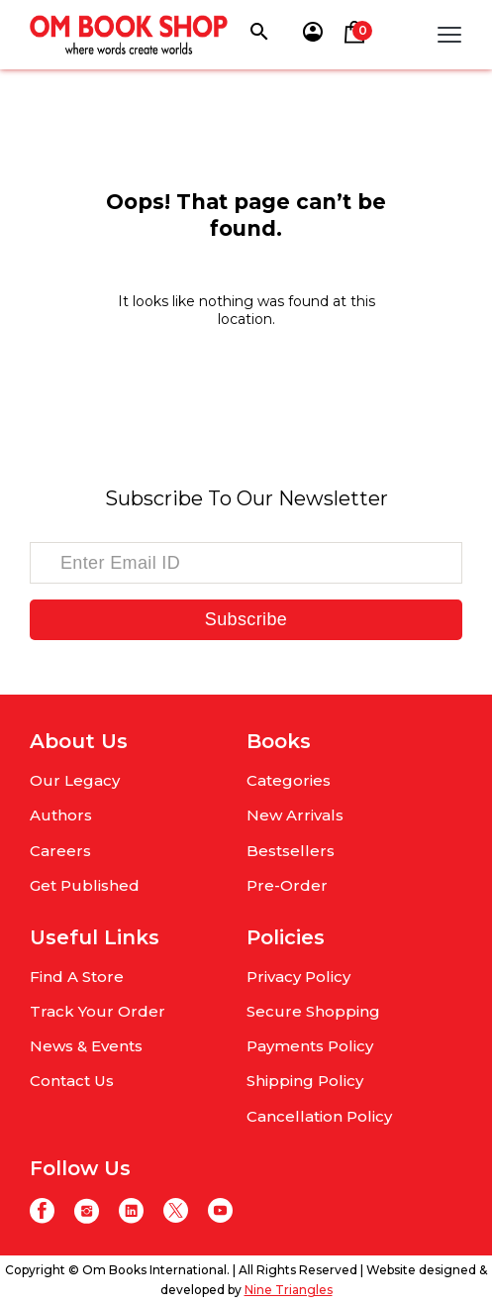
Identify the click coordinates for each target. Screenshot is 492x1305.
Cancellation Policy (319, 1116)
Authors (61, 815)
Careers (60, 850)
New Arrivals (295, 815)
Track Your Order (97, 1011)
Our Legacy (75, 780)
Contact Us (72, 1080)
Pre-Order (287, 885)
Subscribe (246, 619)
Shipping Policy (304, 1080)
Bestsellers (290, 850)
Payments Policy (309, 1045)
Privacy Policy (298, 976)
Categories (288, 780)
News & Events (86, 1045)
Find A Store (77, 976)
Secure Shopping (313, 1011)
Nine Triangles (289, 1289)
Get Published (85, 885)
